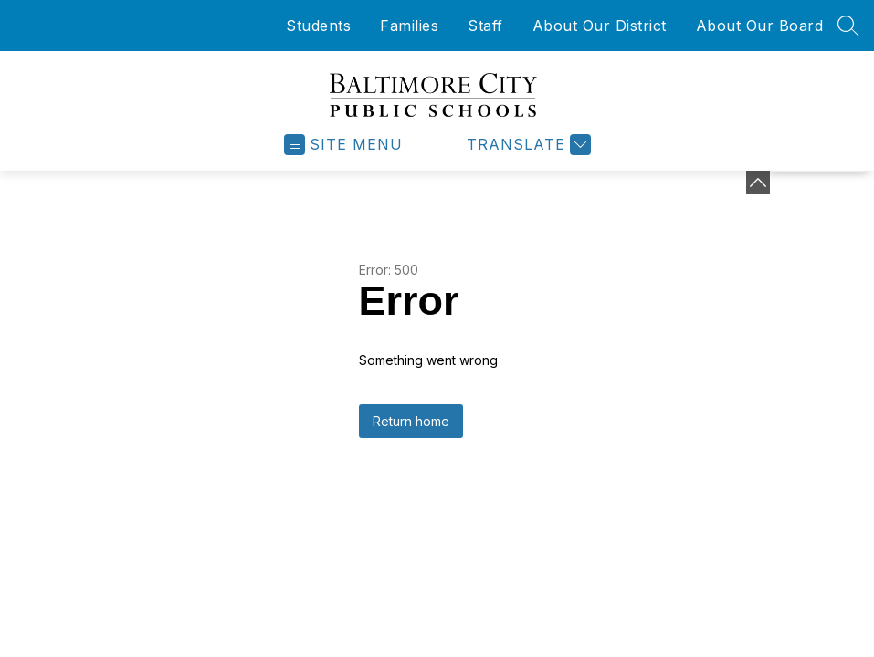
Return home (411, 421)
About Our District (599, 25)
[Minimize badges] (758, 182)
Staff (485, 25)
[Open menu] (343, 144)
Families (409, 25)
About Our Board (760, 25)
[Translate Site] (526, 144)
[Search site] (848, 25)
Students (318, 25)
